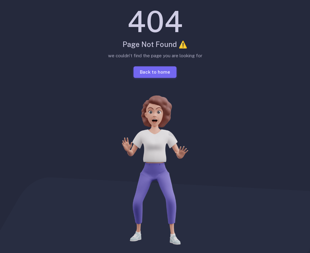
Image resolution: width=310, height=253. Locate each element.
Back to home (155, 71)
